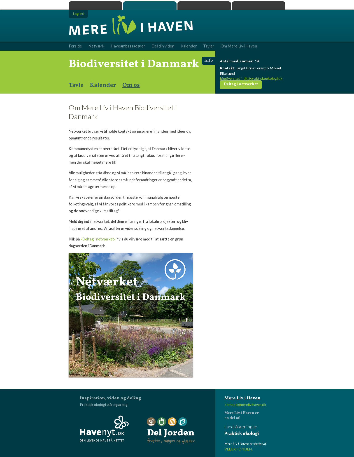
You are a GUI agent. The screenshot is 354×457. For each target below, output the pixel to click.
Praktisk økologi (95, 5)
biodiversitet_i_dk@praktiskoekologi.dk (251, 78)
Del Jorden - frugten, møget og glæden (171, 430)
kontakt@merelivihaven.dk (245, 404)
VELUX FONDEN (238, 449)
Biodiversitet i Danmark (134, 64)
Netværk (96, 46)
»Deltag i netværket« (98, 239)
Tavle (76, 85)
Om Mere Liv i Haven (239, 46)
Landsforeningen (254, 430)
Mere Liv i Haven (150, 5)
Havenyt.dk (258, 5)
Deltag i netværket (241, 84)
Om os (131, 85)
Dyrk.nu (204, 5)
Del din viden (162, 46)
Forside (75, 46)
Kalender (103, 85)
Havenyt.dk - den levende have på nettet (104, 428)
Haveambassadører (128, 46)
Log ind (78, 13)
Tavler (208, 46)
